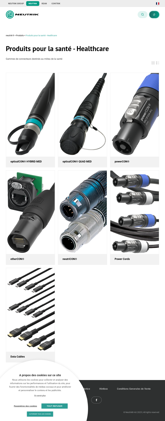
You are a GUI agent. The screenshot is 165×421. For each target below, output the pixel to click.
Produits (20, 35)
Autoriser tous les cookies (40, 414)
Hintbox (103, 388)
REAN (44, 3)
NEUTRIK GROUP (16, 3)
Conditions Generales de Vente (134, 388)
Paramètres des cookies (25, 406)
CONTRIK (56, 3)
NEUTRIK (33, 3)
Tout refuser (54, 406)
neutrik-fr (10, 35)
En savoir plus (40, 395)
